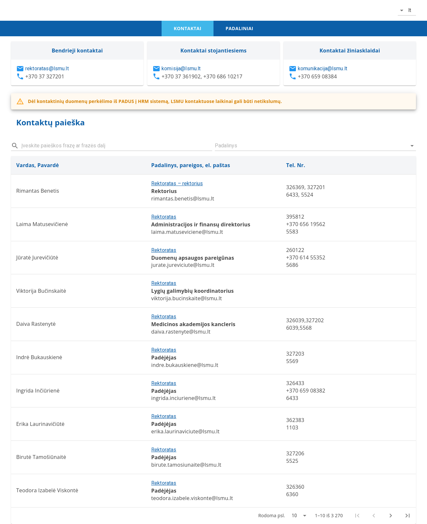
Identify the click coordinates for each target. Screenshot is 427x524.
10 (294, 515)
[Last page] (407, 515)
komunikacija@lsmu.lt (322, 68)
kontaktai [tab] (187, 28)
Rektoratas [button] (164, 217)
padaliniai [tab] (239, 28)
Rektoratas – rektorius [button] (177, 183)
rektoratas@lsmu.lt (47, 68)
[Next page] (390, 515)
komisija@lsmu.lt (181, 68)
